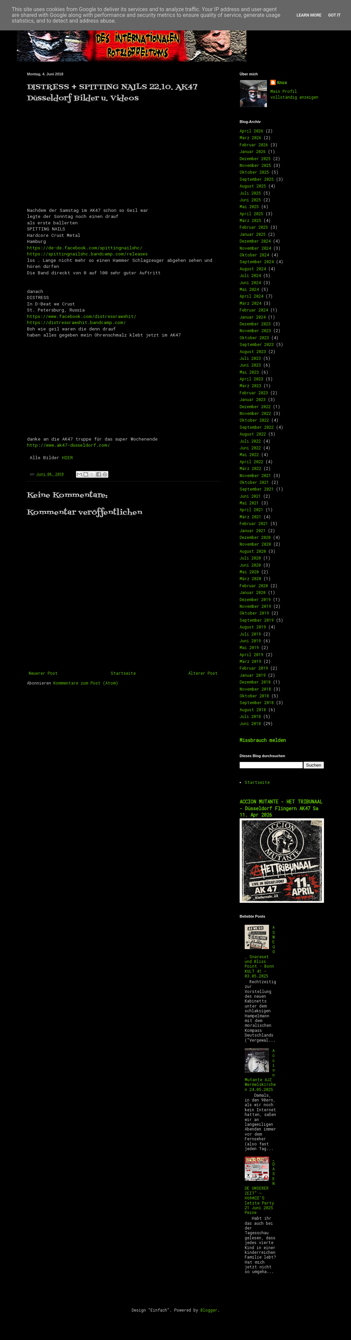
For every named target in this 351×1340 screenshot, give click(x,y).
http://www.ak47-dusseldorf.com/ (68, 445)
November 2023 (255, 330)
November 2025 (255, 165)
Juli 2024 (250, 275)
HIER (67, 457)
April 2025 (251, 213)
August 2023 (253, 351)
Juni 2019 (250, 640)
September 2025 (257, 179)
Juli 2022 (250, 441)
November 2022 (255, 413)
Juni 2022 (250, 447)
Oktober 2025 (254, 172)
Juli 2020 (250, 558)
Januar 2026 (253, 151)
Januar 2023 (253, 399)
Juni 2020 (250, 565)
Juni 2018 (250, 723)
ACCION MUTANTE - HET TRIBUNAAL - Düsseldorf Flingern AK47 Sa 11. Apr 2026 (281, 808)
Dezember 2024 (255, 241)
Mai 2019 (249, 647)
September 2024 (257, 261)
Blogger (208, 1310)
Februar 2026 (254, 144)
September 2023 (257, 344)
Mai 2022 (249, 454)
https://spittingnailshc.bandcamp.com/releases (87, 254)
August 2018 (253, 709)
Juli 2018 (250, 716)
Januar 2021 (253, 530)
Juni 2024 (250, 282)
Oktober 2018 (254, 695)
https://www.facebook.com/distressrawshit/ (81, 316)
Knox (282, 82)
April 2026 (251, 130)
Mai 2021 (249, 502)
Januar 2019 (253, 675)
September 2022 (257, 427)
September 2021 (257, 489)
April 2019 (251, 654)
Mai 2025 (249, 206)
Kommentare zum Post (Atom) (85, 683)
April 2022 (251, 461)
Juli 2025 (250, 193)
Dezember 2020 (255, 537)
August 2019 (253, 626)
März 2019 (250, 661)
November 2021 (255, 475)
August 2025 (253, 186)
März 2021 (250, 516)
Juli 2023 (250, 358)
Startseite (123, 673)
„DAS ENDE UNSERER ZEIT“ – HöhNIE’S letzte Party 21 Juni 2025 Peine (260, 1185)
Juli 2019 (250, 634)
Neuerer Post (43, 673)
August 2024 (253, 268)
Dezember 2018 (255, 682)
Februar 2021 (254, 523)
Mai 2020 (249, 571)
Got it (334, 15)
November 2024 (255, 248)
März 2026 (250, 137)
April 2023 (251, 378)
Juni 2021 (250, 496)
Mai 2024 (249, 289)
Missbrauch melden (263, 740)
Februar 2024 (254, 310)
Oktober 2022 (254, 420)
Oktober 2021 (254, 482)
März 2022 (250, 468)
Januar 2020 (253, 592)
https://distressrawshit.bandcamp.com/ (76, 322)
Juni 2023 (250, 365)
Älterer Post (203, 673)
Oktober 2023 (254, 337)
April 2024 (251, 296)
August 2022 (253, 434)
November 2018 (255, 689)
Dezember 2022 (255, 406)
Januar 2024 (253, 317)
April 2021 (251, 509)
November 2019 (255, 606)
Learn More (309, 15)
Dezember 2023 (255, 323)
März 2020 (250, 578)
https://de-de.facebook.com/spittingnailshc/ (84, 248)
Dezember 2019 (255, 599)
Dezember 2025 (255, 158)
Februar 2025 (254, 227)
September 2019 (257, 620)
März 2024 (250, 303)
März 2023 (250, 385)
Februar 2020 (254, 585)
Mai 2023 (249, 372)
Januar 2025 (253, 234)
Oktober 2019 (254, 613)
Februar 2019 (254, 668)
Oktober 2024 (254, 254)
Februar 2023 (254, 392)
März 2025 (250, 220)
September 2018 (257, 702)
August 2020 (253, 551)
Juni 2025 (250, 199)
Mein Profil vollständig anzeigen (294, 94)
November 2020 (255, 544)
